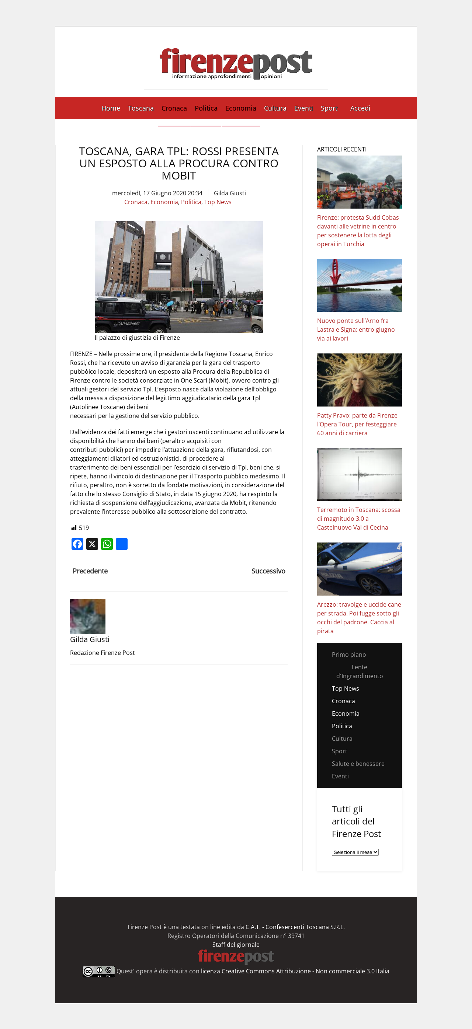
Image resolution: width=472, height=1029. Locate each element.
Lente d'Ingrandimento (359, 671)
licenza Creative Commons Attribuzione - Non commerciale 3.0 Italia (295, 971)
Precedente (90, 570)
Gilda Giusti (230, 193)
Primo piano (349, 654)
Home (110, 108)
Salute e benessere (358, 764)
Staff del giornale (236, 945)
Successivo (268, 570)
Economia (240, 108)
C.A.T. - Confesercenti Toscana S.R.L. (295, 927)
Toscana (141, 108)
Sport (329, 108)
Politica (206, 108)
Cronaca (174, 108)
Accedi (360, 108)
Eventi (303, 108)
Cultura (275, 108)
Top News (218, 202)
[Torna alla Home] (236, 62)
